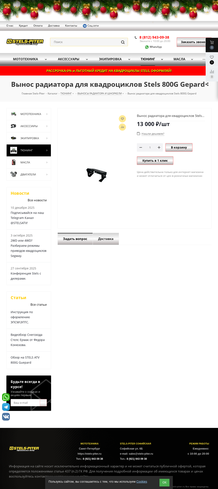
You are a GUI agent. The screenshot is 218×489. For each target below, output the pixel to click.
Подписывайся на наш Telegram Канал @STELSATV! (27, 218)
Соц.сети (91, 26)
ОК (164, 482)
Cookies (141, 481)
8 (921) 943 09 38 (93, 458)
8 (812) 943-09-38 (154, 37)
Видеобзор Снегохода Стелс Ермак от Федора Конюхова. (28, 340)
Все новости (37, 200)
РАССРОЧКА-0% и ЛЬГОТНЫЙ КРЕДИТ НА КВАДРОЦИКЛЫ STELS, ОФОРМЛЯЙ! (109, 71)
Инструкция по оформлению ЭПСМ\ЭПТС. (22, 317)
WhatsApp (151, 47)
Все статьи (38, 304)
